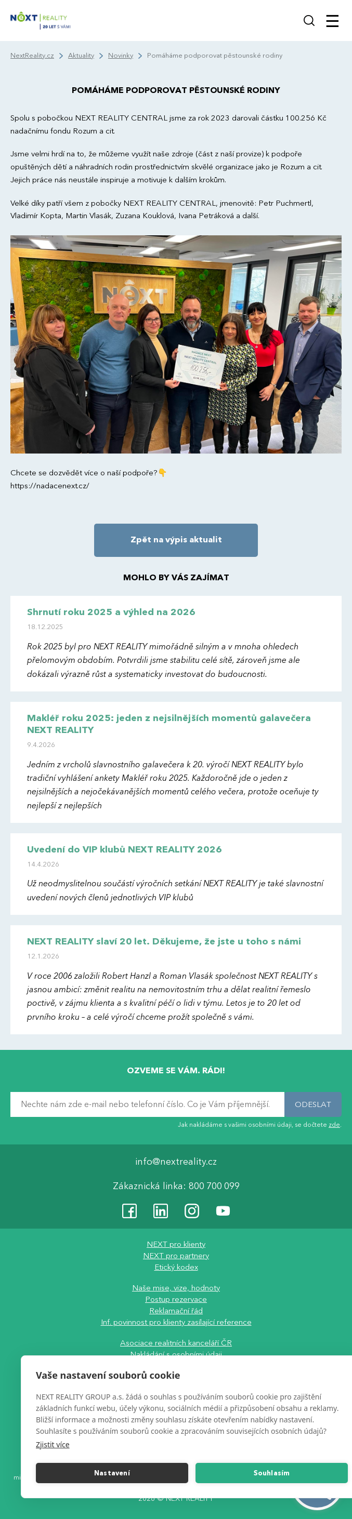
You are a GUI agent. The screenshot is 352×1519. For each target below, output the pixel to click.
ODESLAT (313, 1104)
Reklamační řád (176, 1310)
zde (334, 1125)
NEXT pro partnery (176, 1255)
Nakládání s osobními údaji (176, 1354)
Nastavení (112, 1473)
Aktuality (81, 55)
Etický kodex (176, 1267)
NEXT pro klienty (176, 1244)
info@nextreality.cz (176, 1161)
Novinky (120, 55)
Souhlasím (272, 1473)
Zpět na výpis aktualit (176, 539)
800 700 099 (214, 1186)
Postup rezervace (176, 1299)
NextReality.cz (32, 55)
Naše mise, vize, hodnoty (176, 1288)
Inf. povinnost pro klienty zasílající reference (176, 1322)
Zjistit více (53, 1444)
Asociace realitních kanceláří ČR (176, 1343)
